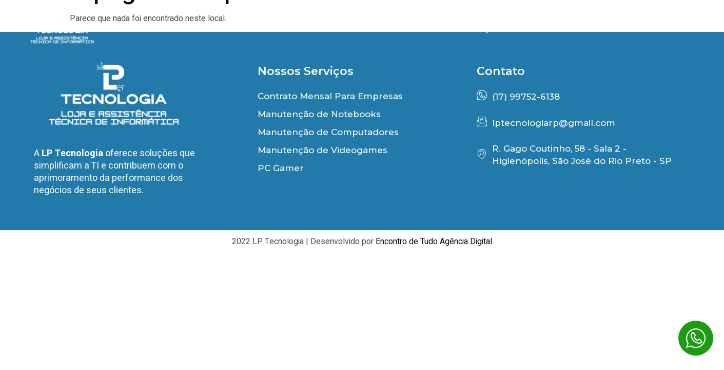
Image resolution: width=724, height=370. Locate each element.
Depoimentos (504, 28)
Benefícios (410, 28)
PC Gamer (596, 28)
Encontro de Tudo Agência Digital (434, 241)
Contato (676, 28)
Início (335, 28)
